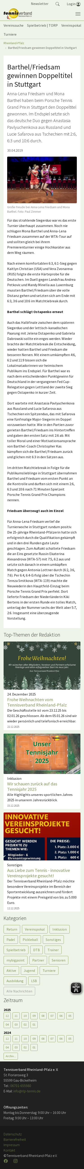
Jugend (29, 970)
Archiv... (11, 1056)
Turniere (49, 970)
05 (69, 1016)
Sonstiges (53, 939)
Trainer (53, 950)
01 (34, 1024)
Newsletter (39, 3)
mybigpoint (15, 960)
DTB (36, 950)
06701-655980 (20, 1085)
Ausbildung (15, 981)
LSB (34, 981)
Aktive (11, 970)
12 (7, 1016)
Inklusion (59, 929)
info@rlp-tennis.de (27, 1091)
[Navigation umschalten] (77, 14)
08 (43, 1016)
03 (16, 1024)
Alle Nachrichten (19, 991)
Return (11, 929)
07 (52, 1016)
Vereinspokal (35, 929)
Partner (38, 960)
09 (34, 1016)
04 (7, 1024)
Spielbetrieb (16, 950)
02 (25, 1024)
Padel (10, 939)
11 (16, 1016)
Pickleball (30, 939)
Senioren (58, 960)
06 (60, 1016)
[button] (57, 3)
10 (25, 1016)
